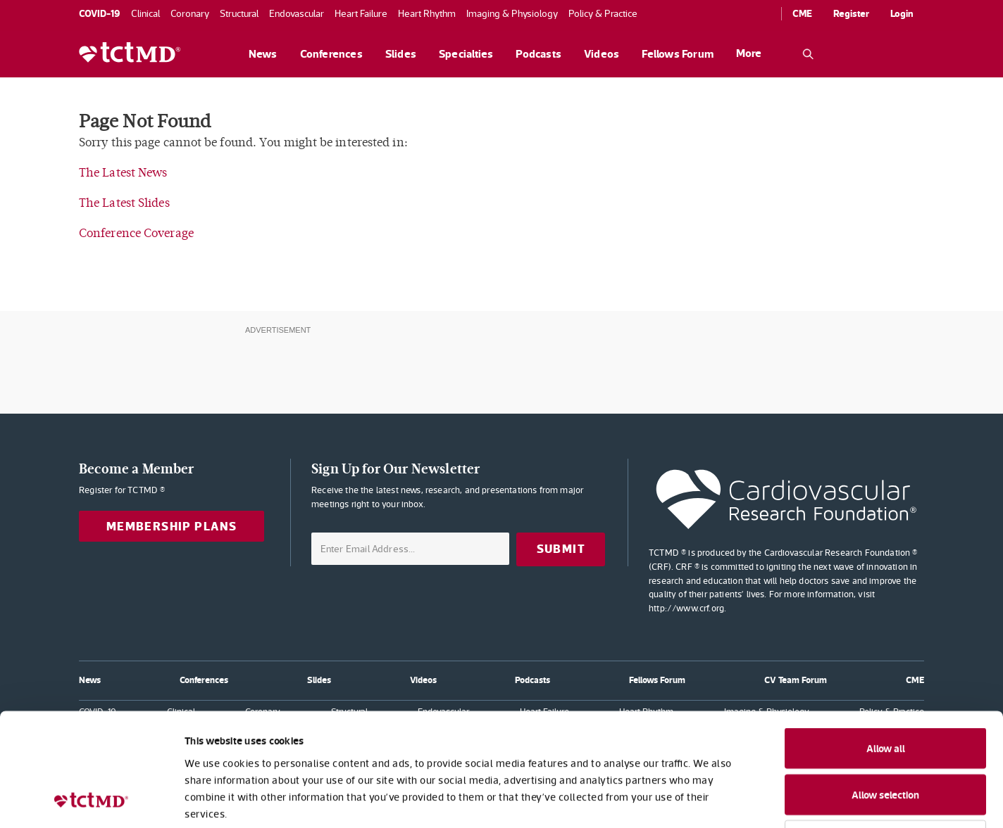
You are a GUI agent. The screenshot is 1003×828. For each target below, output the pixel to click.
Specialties (466, 53)
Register (851, 13)
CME (802, 13)
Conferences (331, 53)
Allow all (885, 645)
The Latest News (123, 172)
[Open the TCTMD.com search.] (808, 54)
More (748, 53)
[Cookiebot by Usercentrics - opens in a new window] (91, 800)
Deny (885, 736)
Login (902, 13)
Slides (400, 53)
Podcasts (538, 53)
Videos (601, 53)
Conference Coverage (136, 233)
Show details (767, 800)
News (263, 53)
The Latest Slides (124, 203)
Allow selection (885, 691)
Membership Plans (171, 526)
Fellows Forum (678, 53)
